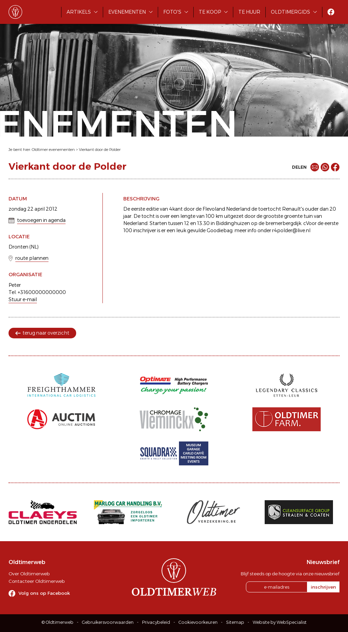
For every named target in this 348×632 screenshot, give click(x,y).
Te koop (210, 12)
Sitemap (235, 622)
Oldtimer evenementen (53, 149)
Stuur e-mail (23, 299)
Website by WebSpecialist (280, 622)
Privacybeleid (156, 622)
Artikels (79, 12)
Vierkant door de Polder (100, 149)
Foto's (172, 12)
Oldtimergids (290, 12)
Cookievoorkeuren (198, 622)
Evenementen (127, 12)
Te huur (249, 12)
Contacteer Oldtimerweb (37, 581)
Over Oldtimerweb (29, 573)
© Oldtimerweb (57, 622)
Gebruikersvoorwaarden (108, 622)
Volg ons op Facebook (44, 593)
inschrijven (323, 587)
